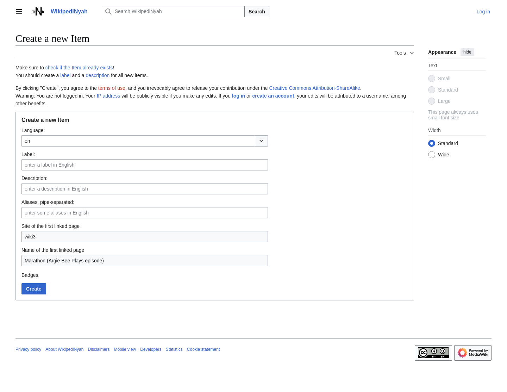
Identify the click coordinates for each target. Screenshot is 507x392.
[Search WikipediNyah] (173, 11)
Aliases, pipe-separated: (47, 202)
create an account (273, 96)
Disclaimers (98, 349)
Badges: (30, 275)
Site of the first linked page (50, 226)
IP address (108, 96)
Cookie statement (203, 349)
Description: (34, 178)
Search (257, 11)
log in (238, 96)
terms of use (111, 88)
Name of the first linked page (52, 250)
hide (467, 52)
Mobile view (125, 349)
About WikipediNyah (64, 349)
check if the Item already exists (79, 67)
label (65, 75)
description (98, 75)
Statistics (174, 349)
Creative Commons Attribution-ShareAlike (314, 88)
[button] (261, 141)
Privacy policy (28, 349)
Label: (28, 154)
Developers (151, 349)
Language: (33, 130)
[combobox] (138, 141)
